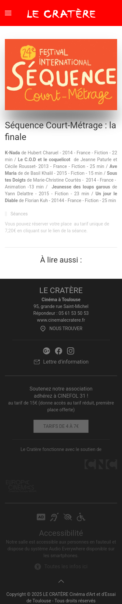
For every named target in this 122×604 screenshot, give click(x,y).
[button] (8, 13)
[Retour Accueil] (61, 13)
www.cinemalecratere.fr (61, 320)
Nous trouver (61, 328)
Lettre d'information (61, 362)
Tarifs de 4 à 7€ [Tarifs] (61, 426)
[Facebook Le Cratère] (58, 350)
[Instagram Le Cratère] (70, 350)
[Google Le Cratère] (46, 350)
